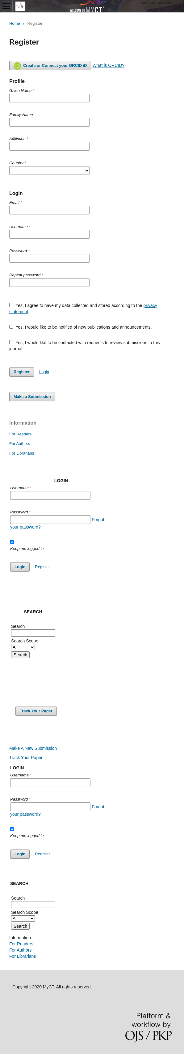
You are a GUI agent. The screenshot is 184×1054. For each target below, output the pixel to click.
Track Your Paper (36, 711)
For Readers (20, 434)
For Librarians (21, 453)
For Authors (19, 443)
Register (22, 371)
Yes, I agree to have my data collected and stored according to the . (83, 308)
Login (44, 371)
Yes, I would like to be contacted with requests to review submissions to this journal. (84, 345)
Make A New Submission (33, 748)
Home (14, 23)
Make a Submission (32, 396)
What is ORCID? (108, 65)
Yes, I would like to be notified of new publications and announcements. (80, 327)
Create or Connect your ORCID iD (50, 66)
